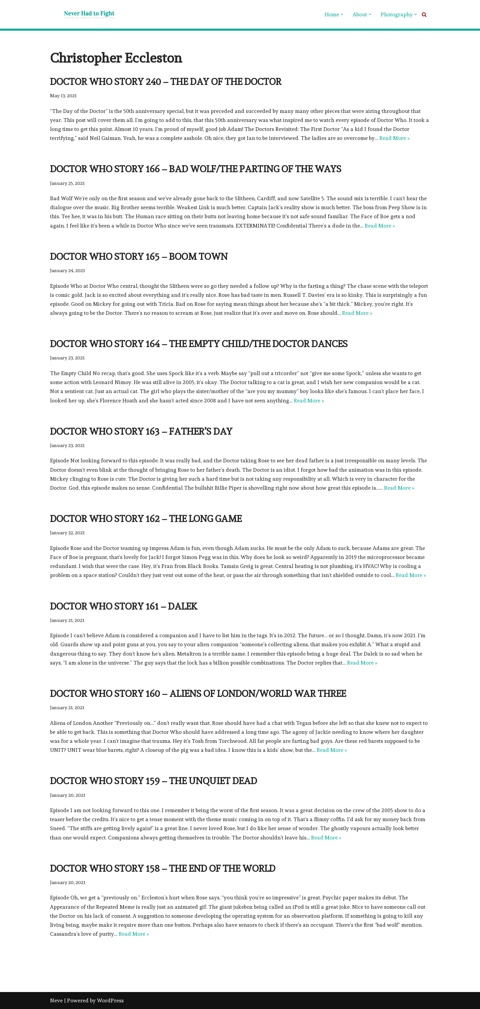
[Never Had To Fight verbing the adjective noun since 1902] (83, 14)
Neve (56, 1000)
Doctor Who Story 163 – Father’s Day (141, 431)
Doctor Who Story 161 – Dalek (123, 606)
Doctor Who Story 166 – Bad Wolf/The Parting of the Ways (195, 169)
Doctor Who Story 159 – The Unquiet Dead (153, 780)
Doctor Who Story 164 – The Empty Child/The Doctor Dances (199, 343)
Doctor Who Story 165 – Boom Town (139, 256)
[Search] (424, 14)
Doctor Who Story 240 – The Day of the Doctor (165, 81)
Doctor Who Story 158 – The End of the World (162, 868)
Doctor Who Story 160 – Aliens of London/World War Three (198, 693)
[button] (342, 14)
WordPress (110, 1000)
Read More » (394, 138)
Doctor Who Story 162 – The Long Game (146, 518)
